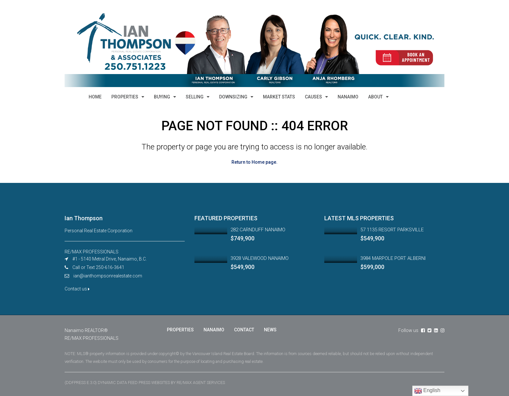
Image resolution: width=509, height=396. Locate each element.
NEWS (270, 329)
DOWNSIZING (233, 96)
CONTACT (244, 329)
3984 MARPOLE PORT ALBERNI (393, 258)
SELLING (195, 96)
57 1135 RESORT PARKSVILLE (392, 229)
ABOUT (375, 96)
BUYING (162, 96)
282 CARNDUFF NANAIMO (257, 229)
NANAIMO (348, 96)
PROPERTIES (124, 96)
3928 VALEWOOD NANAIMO (259, 258)
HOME (95, 96)
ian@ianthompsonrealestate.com (107, 275)
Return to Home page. (254, 162)
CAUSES (313, 96)
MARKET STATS (279, 96)
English (427, 391)
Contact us (77, 288)
